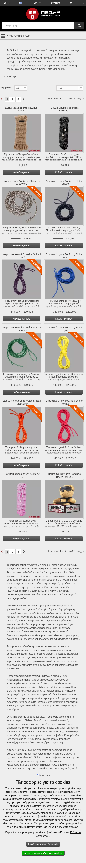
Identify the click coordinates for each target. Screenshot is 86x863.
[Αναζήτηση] (79, 25)
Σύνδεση (55, 3)
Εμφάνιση (7, 87)
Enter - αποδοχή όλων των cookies (43, 853)
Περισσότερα (10, 76)
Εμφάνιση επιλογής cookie (43, 844)
